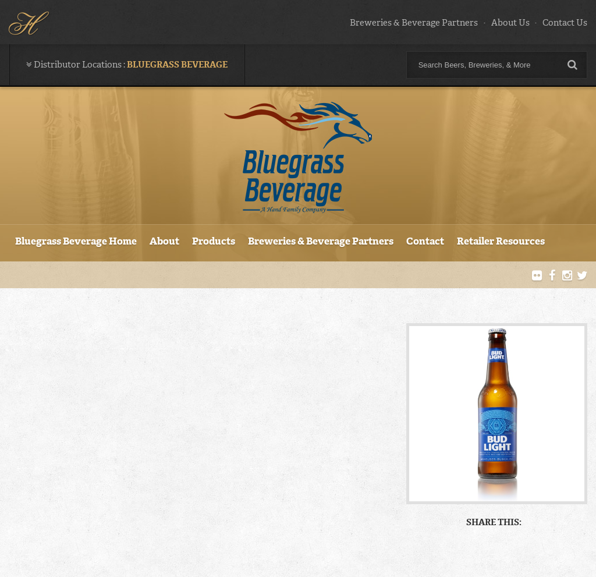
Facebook (552, 276)
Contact (425, 241)
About (164, 241)
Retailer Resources (501, 241)
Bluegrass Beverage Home (76, 241)
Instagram (567, 276)
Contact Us (564, 23)
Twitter (582, 276)
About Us (510, 23)
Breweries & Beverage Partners (414, 23)
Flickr (537, 276)
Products (213, 241)
